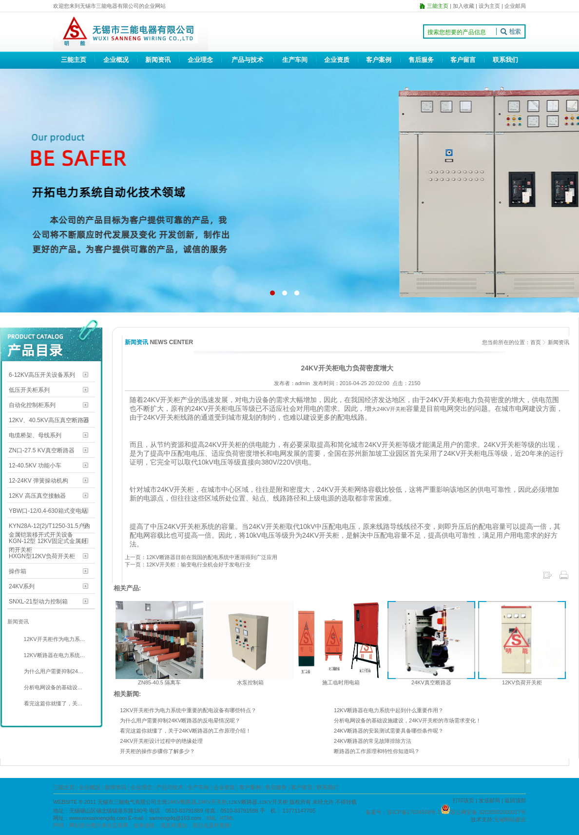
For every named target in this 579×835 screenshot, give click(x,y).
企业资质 (336, 59)
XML (211, 818)
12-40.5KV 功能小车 (35, 465)
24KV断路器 (181, 802)
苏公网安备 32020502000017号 (488, 812)
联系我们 (505, 59)
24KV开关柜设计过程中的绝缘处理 (161, 741)
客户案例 (378, 59)
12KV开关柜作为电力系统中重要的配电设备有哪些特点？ (188, 710)
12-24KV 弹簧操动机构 (38, 480)
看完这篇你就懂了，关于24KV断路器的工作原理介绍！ (185, 731)
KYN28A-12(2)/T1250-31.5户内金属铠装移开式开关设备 (49, 527)
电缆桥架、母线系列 (35, 435)
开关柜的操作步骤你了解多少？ (157, 751)
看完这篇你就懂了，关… (52, 703)
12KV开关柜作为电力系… (53, 639)
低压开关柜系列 (29, 390)
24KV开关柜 (212, 802)
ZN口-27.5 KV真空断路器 (42, 450)
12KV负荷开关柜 (522, 682)
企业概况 (116, 59)
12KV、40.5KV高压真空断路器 (49, 420)
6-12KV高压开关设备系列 (42, 374)
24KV (383, 409)
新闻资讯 (158, 59)
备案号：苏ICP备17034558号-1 (403, 812)
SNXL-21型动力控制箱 (38, 601)
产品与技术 (247, 59)
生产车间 (295, 59)
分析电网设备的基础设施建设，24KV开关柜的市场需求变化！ (407, 720)
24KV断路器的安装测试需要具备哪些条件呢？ (389, 731)
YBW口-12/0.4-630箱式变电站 (48, 510)
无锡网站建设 (510, 819)
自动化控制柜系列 (32, 405)
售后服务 (421, 59)
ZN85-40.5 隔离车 (159, 682)
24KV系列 (22, 586)
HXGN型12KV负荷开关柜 (42, 556)
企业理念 (200, 59)
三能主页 (73, 59)
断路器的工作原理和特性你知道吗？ (377, 751)
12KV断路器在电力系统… (53, 655)
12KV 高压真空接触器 (37, 495)
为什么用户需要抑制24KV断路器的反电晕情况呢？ (180, 720)
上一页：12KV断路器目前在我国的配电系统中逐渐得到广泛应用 (201, 557)
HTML (227, 818)
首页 (535, 342)
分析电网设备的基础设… (52, 687)
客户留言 (463, 59)
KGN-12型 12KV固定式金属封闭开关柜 (48, 542)
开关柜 (398, 409)
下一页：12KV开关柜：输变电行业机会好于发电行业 (188, 564)
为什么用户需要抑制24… (52, 671)
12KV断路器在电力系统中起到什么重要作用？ (389, 710)
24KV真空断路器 (431, 682)
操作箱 (17, 571)
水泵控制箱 (250, 682)
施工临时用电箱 (341, 682)
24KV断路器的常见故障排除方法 (372, 741)
